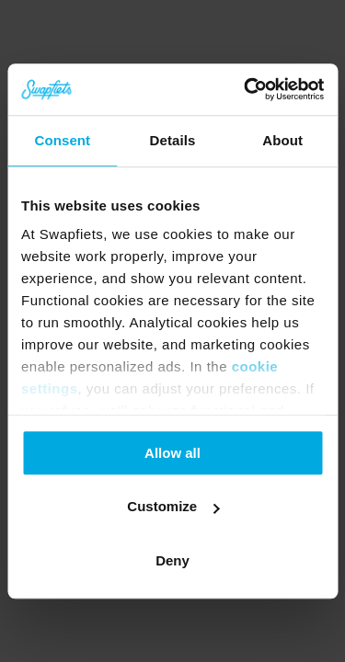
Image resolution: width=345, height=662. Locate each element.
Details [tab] (173, 140)
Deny (172, 560)
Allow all (172, 453)
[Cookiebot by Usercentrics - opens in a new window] (245, 89)
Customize (173, 506)
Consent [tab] (62, 140)
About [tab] (282, 140)
